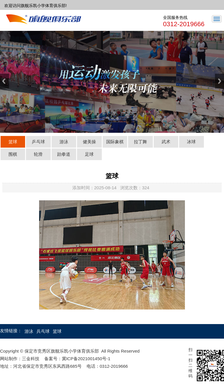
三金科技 (30, 358)
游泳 (64, 141)
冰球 (191, 141)
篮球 (12, 141)
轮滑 (38, 154)
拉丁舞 (140, 141)
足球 (89, 154)
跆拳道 (63, 154)
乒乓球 (38, 141)
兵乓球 (43, 331)
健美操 (89, 141)
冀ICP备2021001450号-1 (86, 358)
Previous (4, 81)
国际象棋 (115, 141)
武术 (166, 141)
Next (219, 81)
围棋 (12, 154)
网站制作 (9, 358)
